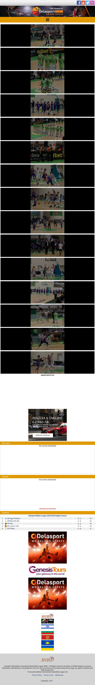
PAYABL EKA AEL (13, 521)
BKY (51, 681)
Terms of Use (48, 675)
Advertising (59, 675)
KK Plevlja (10, 528)
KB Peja (10, 523)
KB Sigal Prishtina (13, 518)
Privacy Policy (37, 675)
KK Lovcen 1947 (13, 526)
